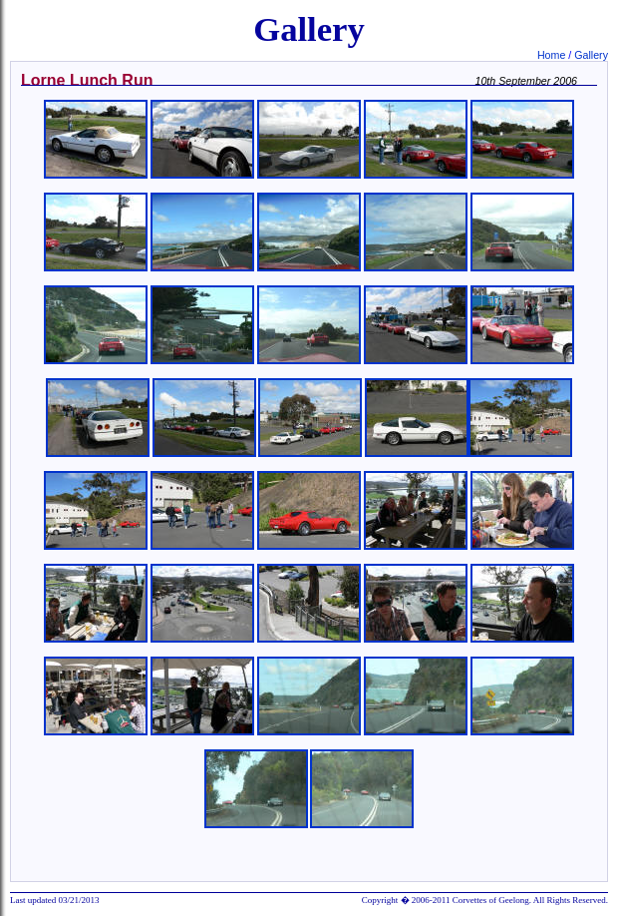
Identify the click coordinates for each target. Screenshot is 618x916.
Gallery (591, 55)
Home (552, 55)
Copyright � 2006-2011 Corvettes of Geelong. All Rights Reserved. (485, 900)
